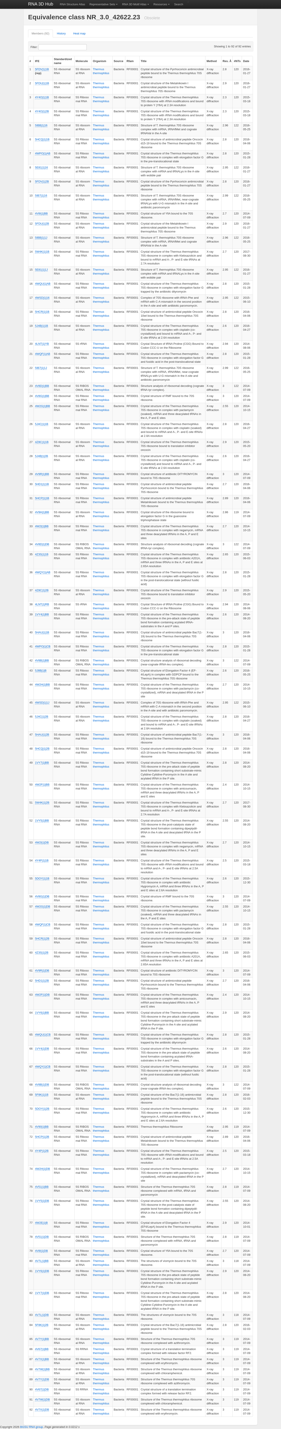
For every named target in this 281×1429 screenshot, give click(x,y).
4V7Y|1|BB (42, 1339)
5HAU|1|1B (42, 632)
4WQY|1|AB (42, 572)
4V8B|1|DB (42, 1084)
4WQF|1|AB (42, 353)
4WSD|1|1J (42, 702)
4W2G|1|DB (42, 906)
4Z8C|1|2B (42, 590)
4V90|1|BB (42, 1126)
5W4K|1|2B (42, 802)
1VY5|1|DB (42, 1200)
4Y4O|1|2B (42, 111)
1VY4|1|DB (42, 1048)
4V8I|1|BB (41, 213)
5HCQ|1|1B (42, 139)
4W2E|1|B (41, 1222)
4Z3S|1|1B (41, 554)
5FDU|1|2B (42, 223)
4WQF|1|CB (42, 924)
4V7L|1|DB (42, 1314)
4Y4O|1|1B (42, 97)
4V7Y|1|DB (42, 1379)
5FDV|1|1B (42, 69)
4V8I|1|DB (41, 1250)
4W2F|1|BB (42, 784)
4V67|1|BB (42, 1349)
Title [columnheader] (144, 61)
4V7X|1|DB (42, 1409)
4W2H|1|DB (42, 1168)
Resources (160, 4)
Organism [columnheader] (99, 61)
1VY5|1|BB (42, 820)
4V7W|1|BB (42, 1369)
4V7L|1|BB (42, 1261)
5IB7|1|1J (41, 368)
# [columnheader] (30, 61)
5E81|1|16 (41, 167)
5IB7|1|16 (41, 195)
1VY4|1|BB (42, 614)
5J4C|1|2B (41, 716)
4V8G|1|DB (42, 896)
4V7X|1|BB (42, 1359)
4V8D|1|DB (42, 544)
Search (178, 4)
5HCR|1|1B (42, 311)
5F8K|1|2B (41, 1325)
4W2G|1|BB (42, 406)
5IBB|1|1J (41, 237)
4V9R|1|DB (42, 970)
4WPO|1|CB (42, 646)
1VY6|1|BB (42, 1012)
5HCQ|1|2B (42, 748)
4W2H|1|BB (42, 684)
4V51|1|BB (42, 1186)
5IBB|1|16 (41, 125)
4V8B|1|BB (42, 660)
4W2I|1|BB (42, 526)
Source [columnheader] (118, 61)
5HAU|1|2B (42, 734)
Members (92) (40, 33)
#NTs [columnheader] (237, 61)
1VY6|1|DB (42, 1271)
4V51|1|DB (42, 1236)
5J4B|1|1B (41, 325)
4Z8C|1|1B (42, 442)
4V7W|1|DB (42, 1399)
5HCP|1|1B (42, 498)
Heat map (79, 33)
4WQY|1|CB (42, 1066)
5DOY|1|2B (42, 1108)
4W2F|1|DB (42, 994)
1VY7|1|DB (42, 1293)
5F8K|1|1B (41, 1094)
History (61, 33)
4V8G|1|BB (42, 396)
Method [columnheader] (212, 61)
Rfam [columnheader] (130, 61)
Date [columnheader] (246, 61)
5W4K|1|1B (42, 251)
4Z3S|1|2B (41, 952)
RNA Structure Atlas (72, 4)
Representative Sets (102, 4)
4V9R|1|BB (42, 474)
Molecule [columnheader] (82, 61)
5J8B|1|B (40, 670)
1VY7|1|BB (42, 762)
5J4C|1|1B (41, 424)
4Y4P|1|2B (42, 1150)
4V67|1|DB (42, 1389)
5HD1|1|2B (42, 980)
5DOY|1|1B (42, 878)
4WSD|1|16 (42, 297)
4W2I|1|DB (42, 842)
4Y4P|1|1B (42, 860)
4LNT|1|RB (42, 604)
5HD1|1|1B (42, 484)
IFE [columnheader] (37, 61)
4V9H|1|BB (42, 512)
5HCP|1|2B (42, 1136)
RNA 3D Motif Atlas (134, 4)
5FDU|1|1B (42, 83)
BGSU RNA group (31, 1427)
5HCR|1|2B (42, 938)
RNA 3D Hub (40, 4)
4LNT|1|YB (42, 343)
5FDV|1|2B (42, 181)
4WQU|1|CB (42, 1034)
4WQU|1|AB (42, 283)
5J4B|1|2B (41, 456)
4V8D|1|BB (42, 386)
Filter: (45, 47)
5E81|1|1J (41, 269)
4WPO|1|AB (42, 153)
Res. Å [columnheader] (227, 61)
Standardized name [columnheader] (63, 61)
